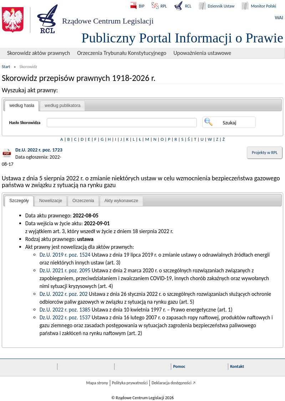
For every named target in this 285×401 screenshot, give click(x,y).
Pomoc (179, 366)
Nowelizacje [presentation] (50, 200)
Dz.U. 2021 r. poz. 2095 (65, 270)
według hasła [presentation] (21, 105)
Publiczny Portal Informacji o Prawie (182, 37)
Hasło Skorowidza (25, 122)
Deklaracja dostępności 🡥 (173, 382)
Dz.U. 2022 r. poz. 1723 (38, 150)
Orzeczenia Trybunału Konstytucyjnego (121, 53)
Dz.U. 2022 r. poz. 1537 (65, 317)
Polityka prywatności (130, 382)
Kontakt (237, 366)
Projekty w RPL (265, 152)
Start (6, 66)
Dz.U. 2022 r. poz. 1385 (65, 309)
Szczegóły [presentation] (19, 200)
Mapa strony (97, 382)
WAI (279, 18)
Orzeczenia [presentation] (83, 200)
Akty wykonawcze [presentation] (121, 200)
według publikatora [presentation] (62, 105)
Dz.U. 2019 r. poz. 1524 (65, 254)
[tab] (22, 106)
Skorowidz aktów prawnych (38, 53)
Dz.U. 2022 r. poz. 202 (64, 294)
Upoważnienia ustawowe (202, 53)
